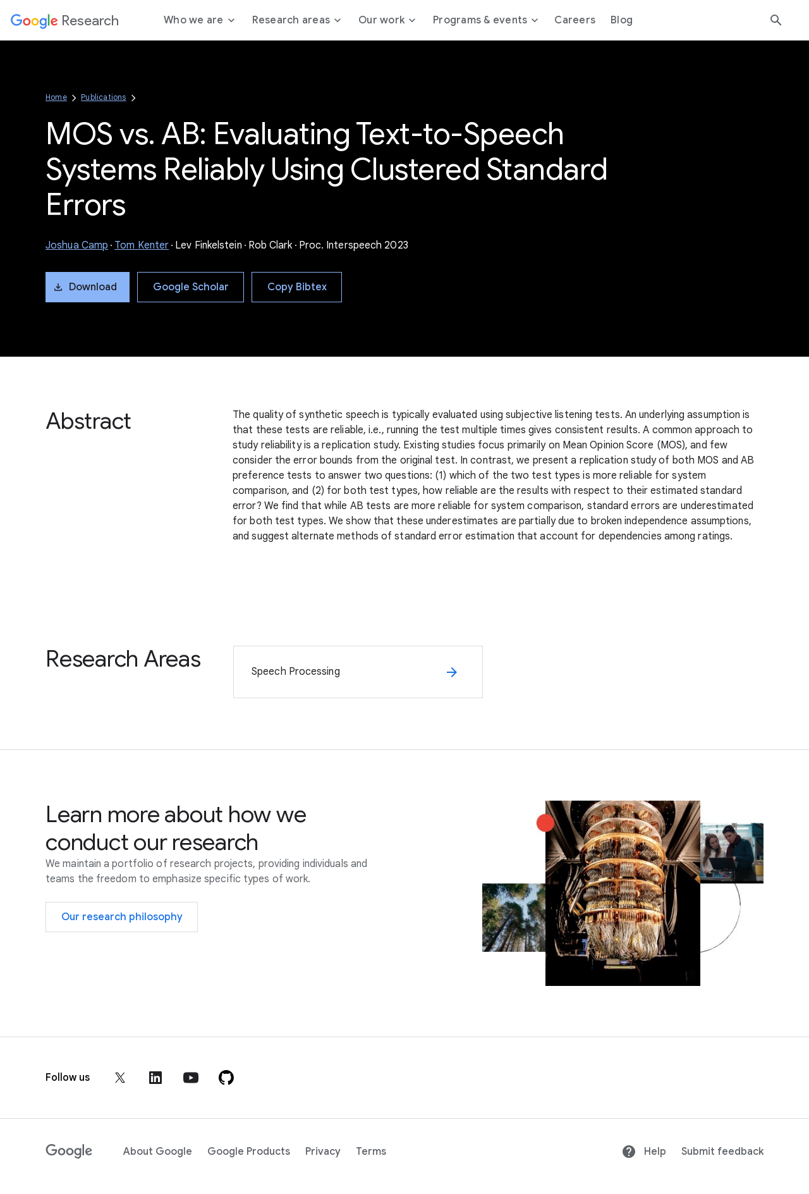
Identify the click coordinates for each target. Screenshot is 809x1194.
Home (56, 97)
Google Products (248, 1151)
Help (643, 1151)
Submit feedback (722, 1151)
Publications (103, 97)
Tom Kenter (141, 245)
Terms (371, 1151)
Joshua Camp (77, 245)
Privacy (323, 1151)
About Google (157, 1151)
